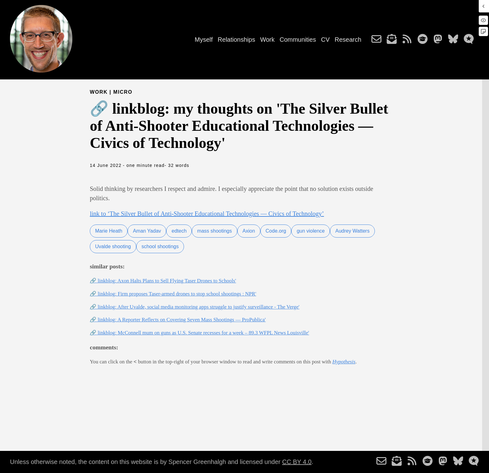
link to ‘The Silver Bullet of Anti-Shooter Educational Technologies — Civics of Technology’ (207, 213)
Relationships (236, 39)
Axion (249, 231)
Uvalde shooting (113, 246)
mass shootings (214, 231)
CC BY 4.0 (297, 461)
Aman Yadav (147, 231)
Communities (297, 39)
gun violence (311, 231)
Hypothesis (344, 362)
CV (325, 39)
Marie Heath (108, 231)
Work (267, 39)
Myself (204, 39)
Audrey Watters (352, 231)
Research (348, 39)
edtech (179, 231)
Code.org (276, 231)
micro (122, 92)
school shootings (160, 246)
